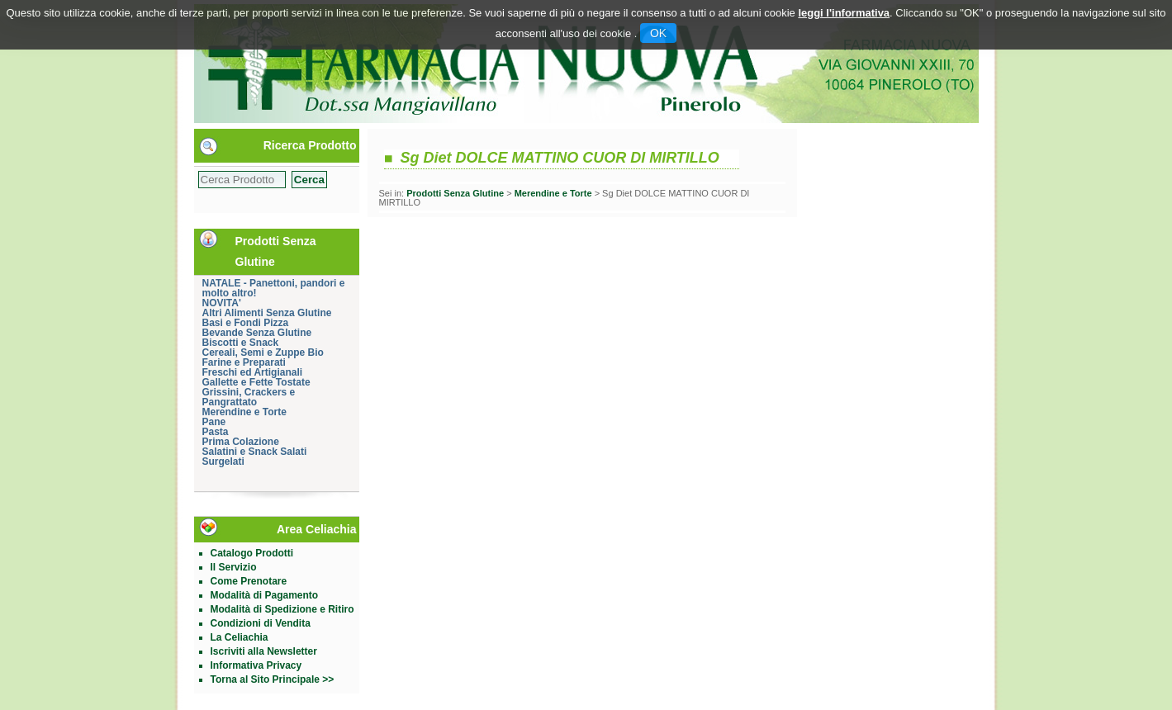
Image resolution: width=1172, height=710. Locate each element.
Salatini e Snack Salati (254, 451)
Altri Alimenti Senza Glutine (267, 313)
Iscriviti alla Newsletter (264, 651)
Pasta (215, 432)
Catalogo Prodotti (252, 553)
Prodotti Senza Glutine (455, 193)
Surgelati (223, 461)
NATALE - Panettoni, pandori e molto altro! (273, 288)
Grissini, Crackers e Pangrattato (249, 397)
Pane (214, 422)
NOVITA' (221, 303)
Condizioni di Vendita (261, 623)
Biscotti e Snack (240, 342)
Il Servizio (234, 567)
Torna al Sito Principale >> (273, 679)
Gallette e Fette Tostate (256, 382)
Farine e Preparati (244, 362)
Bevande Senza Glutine (257, 332)
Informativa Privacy (256, 665)
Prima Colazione (240, 441)
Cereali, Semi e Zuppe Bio (263, 352)
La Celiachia (239, 637)
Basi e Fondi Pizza (245, 323)
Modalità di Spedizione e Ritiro (282, 609)
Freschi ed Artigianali (252, 372)
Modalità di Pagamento (265, 595)
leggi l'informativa (844, 13)
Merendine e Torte (244, 412)
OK (658, 33)
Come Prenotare (249, 581)
